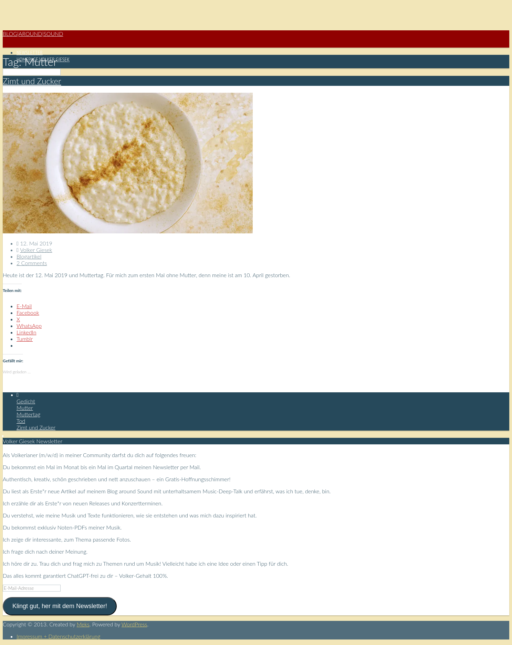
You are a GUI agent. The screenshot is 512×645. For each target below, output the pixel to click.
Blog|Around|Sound (33, 33)
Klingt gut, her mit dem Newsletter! (59, 606)
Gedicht (26, 401)
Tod (21, 420)
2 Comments (32, 263)
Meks (83, 624)
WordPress (134, 624)
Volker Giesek (36, 249)
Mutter (25, 407)
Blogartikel (29, 256)
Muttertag (28, 414)
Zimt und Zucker (32, 81)
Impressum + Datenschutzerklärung (58, 636)
